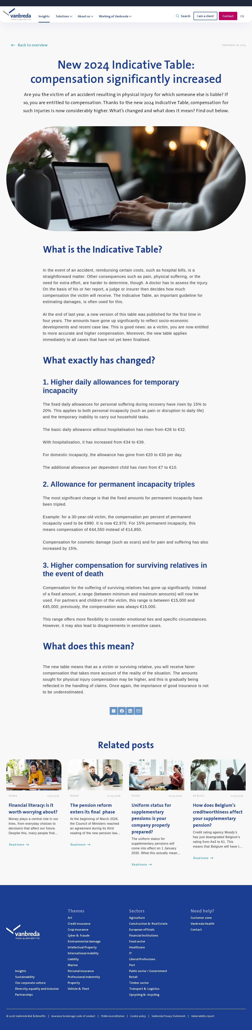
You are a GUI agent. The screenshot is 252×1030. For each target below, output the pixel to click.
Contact (228, 16)
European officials (142, 929)
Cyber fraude (79, 935)
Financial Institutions (143, 935)
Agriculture (137, 917)
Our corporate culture (30, 982)
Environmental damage (84, 941)
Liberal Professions (142, 959)
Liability (73, 959)
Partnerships (24, 994)
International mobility (83, 953)
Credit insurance (79, 923)
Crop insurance (78, 929)
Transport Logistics (144, 988)
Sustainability (25, 976)
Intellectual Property (82, 947)
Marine (73, 964)
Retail (133, 976)
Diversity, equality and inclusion (37, 988)
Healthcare (137, 947)
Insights (20, 970)
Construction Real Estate (148, 923)
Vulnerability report (202, 1016)
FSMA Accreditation (112, 1016)
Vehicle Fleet (78, 988)
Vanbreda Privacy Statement (168, 1016)
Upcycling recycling (144, 994)
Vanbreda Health (202, 923)
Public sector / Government (148, 970)
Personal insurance (81, 970)
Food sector (137, 941)
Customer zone (201, 917)
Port (132, 964)
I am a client (205, 16)
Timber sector (139, 982)
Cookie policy (138, 1016)
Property (74, 982)
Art (70, 917)
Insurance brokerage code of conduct (73, 1016)
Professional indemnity (84, 976)
